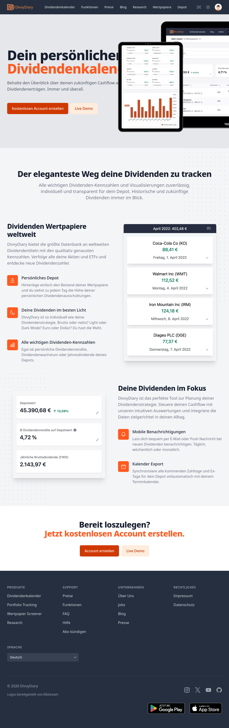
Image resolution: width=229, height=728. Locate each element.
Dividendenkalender (60, 7)
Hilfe (66, 622)
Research (15, 622)
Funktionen (89, 7)
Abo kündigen (74, 631)
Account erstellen (99, 550)
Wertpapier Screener (24, 613)
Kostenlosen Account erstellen (38, 108)
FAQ (66, 613)
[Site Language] (199, 7)
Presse (123, 622)
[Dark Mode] (208, 7)
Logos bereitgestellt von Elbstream (32, 694)
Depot (182, 7)
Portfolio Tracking (22, 604)
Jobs (121, 604)
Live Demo (84, 108)
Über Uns (126, 595)
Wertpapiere (162, 7)
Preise (109, 7)
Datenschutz (184, 604)
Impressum (183, 595)
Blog (122, 613)
